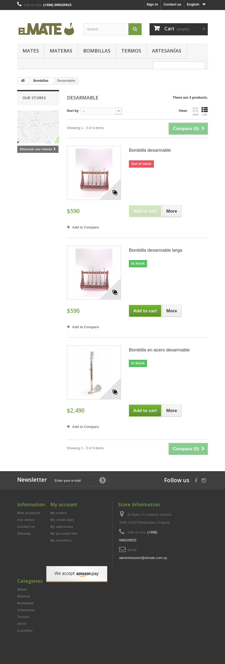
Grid (195, 111)
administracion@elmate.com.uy (143, 558)
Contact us (172, 4)
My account (63, 504)
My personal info (64, 534)
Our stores (34, 97)
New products (28, 513)
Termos (131, 50)
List (204, 111)
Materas (61, 50)
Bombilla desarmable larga (155, 250)
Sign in (152, 4)
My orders (58, 513)
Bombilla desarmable (150, 150)
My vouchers (60, 540)
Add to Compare (85, 227)
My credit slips (62, 520)
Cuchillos (25, 631)
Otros (21, 624)
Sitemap (24, 534)
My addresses (61, 527)
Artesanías (166, 50)
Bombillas (96, 50)
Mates (30, 50)
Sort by (73, 111)
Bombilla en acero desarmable (159, 349)
